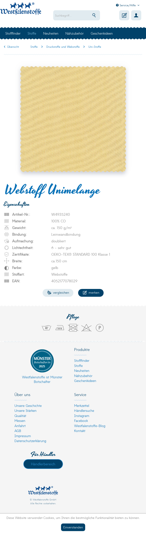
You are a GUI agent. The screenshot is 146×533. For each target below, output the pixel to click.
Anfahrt (20, 425)
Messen (19, 420)
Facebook (81, 420)
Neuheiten (81, 370)
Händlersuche (84, 410)
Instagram (81, 415)
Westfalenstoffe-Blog (89, 425)
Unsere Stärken (25, 410)
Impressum (22, 435)
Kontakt (79, 430)
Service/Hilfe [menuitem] (126, 5)
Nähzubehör (83, 375)
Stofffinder (81, 360)
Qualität (20, 415)
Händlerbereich (43, 463)
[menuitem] (76, 15)
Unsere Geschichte (28, 405)
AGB (17, 430)
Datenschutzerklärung (30, 440)
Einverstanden (73, 527)
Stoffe (78, 365)
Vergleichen (58, 292)
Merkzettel (81, 405)
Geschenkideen (85, 380)
